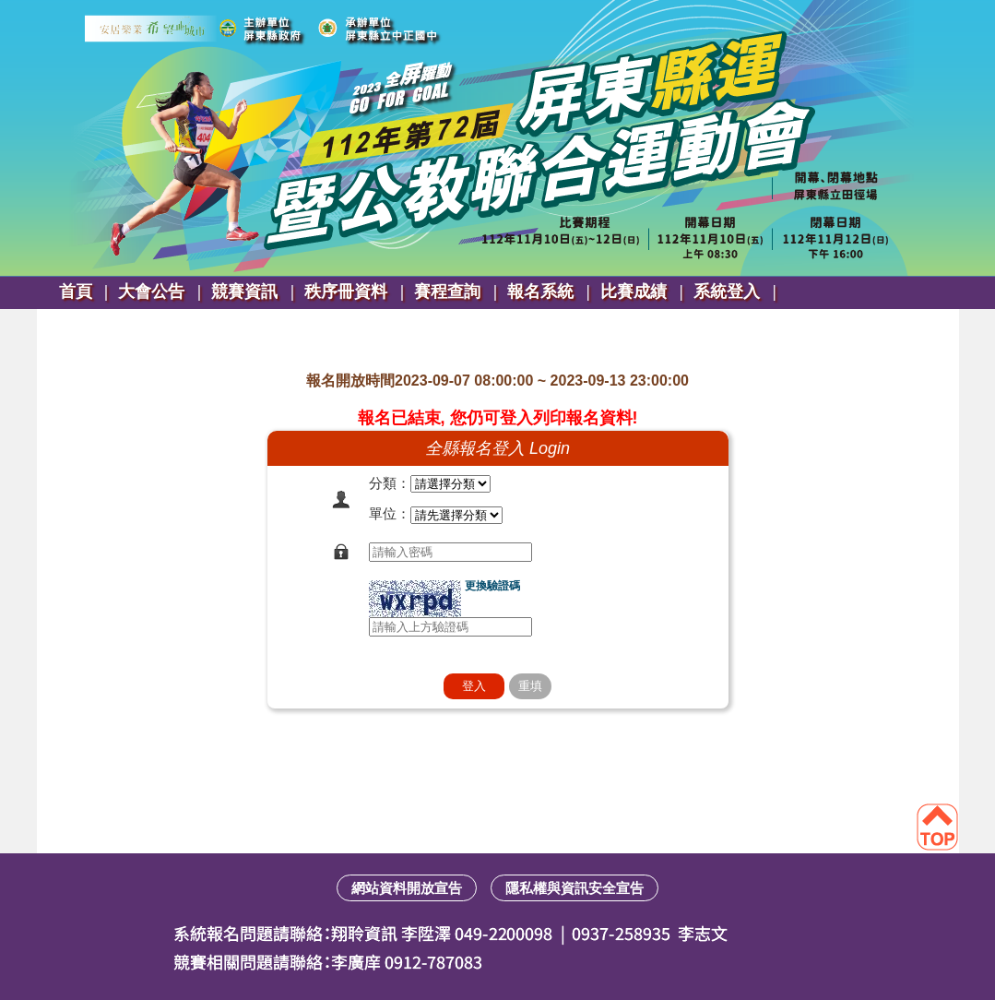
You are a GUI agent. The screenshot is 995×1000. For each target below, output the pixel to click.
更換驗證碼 (492, 585)
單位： (389, 513)
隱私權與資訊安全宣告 (574, 888)
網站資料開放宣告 (406, 888)
